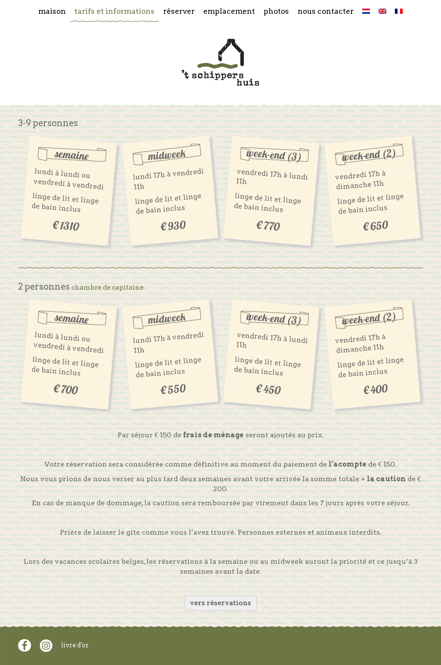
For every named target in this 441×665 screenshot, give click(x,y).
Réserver (179, 10)
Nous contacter (326, 10)
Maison (52, 10)
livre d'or (75, 645)
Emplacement (229, 10)
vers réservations (220, 603)
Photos (276, 10)
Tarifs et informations (115, 10)
